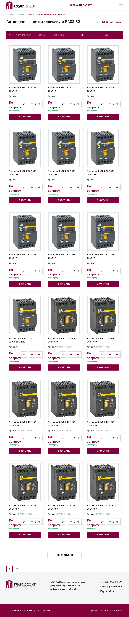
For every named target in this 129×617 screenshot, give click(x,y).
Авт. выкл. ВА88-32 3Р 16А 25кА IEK (100, 256)
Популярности (25, 34)
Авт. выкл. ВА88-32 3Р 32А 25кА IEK (22, 256)
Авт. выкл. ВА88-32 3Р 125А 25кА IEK (23, 89)
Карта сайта (107, 591)
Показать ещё (65, 555)
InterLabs (118, 610)
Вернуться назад (109, 21)
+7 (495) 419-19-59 (111, 581)
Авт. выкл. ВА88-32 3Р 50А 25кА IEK (61, 172)
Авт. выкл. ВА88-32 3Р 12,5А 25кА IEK (20, 340)
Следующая (120, 569)
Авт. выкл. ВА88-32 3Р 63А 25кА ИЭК (100, 340)
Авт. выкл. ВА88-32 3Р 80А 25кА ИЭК (61, 340)
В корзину (24, 116)
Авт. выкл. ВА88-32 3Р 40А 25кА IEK (100, 172)
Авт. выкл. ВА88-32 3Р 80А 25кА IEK (100, 89)
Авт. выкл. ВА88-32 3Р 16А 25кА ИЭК (61, 507)
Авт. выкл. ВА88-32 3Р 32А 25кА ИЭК (100, 423)
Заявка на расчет (83, 5)
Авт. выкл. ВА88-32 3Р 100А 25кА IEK (62, 89)
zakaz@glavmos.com (111, 586)
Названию (59, 34)
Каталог (21, 14)
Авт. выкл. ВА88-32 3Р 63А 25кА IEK (22, 172)
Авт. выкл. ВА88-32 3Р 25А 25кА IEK (61, 256)
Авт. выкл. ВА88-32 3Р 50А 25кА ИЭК (22, 423)
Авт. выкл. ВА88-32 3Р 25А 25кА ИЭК (22, 507)
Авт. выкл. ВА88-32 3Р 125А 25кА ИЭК (101, 507)
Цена (43, 34)
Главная (10, 14)
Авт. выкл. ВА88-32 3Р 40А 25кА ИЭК (61, 423)
